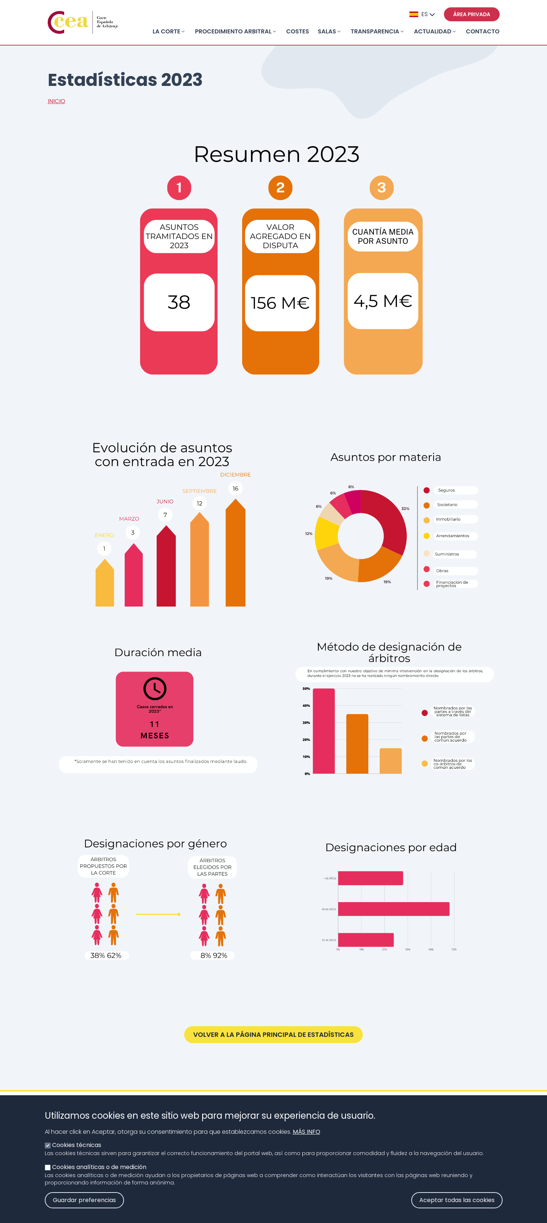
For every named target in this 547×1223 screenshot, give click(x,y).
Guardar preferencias (84, 1205)
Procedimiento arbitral (233, 31)
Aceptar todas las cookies (457, 1205)
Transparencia (375, 31)
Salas (327, 31)
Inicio (56, 101)
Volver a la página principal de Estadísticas (273, 1034)
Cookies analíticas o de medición (99, 1172)
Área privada (471, 14)
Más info (306, 1136)
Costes (297, 31)
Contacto (482, 31)
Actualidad (432, 31)
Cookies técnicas (76, 1150)
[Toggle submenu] (183, 32)
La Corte (166, 31)
